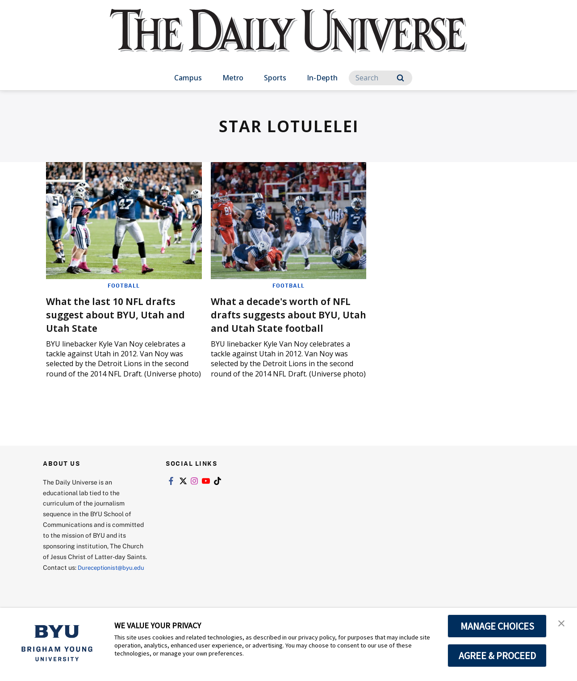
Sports (275, 78)
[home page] (288, 40)
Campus (188, 78)
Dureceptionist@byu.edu (79, 591)
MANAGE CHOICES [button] (497, 626)
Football (124, 285)
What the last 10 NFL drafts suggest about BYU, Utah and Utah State (118, 314)
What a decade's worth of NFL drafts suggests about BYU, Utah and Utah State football (281, 320)
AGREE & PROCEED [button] (497, 655)
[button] (562, 624)
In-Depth (322, 78)
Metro (232, 78)
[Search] (380, 78)
